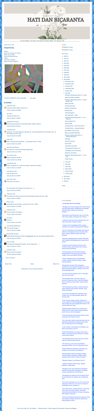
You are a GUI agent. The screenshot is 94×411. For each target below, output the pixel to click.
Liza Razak (10, 163)
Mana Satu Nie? (69, 103)
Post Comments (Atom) (36, 269)
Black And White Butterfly (72, 133)
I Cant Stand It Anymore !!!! (72, 148)
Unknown (9, 105)
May (66, 164)
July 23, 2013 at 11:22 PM (14, 206)
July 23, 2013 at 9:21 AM (13, 126)
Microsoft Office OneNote (72, 97)
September (68, 88)
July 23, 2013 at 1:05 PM (13, 175)
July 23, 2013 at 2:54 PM (13, 190)
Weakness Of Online (71, 153)
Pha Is (8, 202)
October (67, 86)
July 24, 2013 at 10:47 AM (14, 222)
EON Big (67, 139)
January (67, 173)
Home (32, 264)
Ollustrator (61, 408)
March (67, 169)
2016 (65, 72)
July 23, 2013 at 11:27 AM (14, 151)
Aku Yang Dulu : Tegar (71, 115)
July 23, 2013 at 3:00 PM (13, 198)
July (66, 93)
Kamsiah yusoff (11, 147)
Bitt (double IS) (11, 233)
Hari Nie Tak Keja (70, 141)
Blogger (74, 408)
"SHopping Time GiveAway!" (73, 150)
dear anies (10, 179)
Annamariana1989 (12, 225)
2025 (65, 56)
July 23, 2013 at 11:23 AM (14, 143)
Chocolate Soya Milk (71, 146)
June (66, 162)
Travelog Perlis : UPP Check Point (74, 126)
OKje (8, 139)
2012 (65, 176)
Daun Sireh (68, 143)
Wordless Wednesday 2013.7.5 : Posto (76, 95)
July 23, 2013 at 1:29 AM (13, 118)
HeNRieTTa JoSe (68, 47)
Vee (8, 113)
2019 (65, 65)
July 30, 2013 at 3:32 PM (13, 238)
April (66, 166)
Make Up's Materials (70, 108)
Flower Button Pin (70, 121)
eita (8, 217)
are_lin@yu (10, 155)
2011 (65, 178)
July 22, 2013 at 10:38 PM (14, 110)
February (68, 171)
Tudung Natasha (69, 112)
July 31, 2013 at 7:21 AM (13, 246)
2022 (65, 58)
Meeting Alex (68, 110)
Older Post (56, 264)
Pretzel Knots (69, 159)
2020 (65, 63)
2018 (65, 67)
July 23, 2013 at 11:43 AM (14, 159)
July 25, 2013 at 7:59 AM (13, 230)
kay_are (9, 241)
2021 (65, 61)
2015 (65, 74)
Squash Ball (68, 123)
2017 (65, 70)
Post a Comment (10, 257)
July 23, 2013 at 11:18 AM (14, 135)
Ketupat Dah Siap (70, 106)
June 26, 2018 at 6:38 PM (14, 254)
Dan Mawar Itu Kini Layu (72, 130)
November (68, 83)
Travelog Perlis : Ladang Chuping (74, 128)
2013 (65, 79)
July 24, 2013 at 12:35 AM (14, 214)
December (68, 81)
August (67, 90)
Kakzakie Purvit (11, 121)
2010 (65, 181)
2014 (65, 77)
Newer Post (8, 264)
